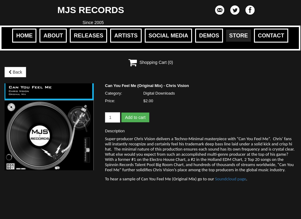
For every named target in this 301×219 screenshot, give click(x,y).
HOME (24, 36)
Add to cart (135, 117)
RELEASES (88, 36)
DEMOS (209, 36)
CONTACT (271, 36)
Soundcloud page (230, 179)
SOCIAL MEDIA (168, 36)
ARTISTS (125, 36)
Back (15, 72)
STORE (238, 36)
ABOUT (53, 36)
